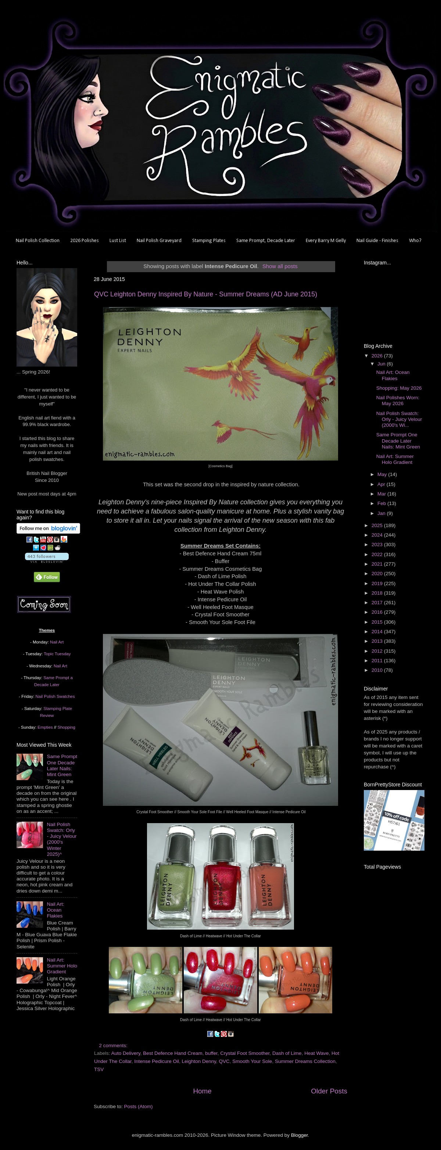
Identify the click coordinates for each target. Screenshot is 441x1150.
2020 (378, 573)
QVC (224, 1061)
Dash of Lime (287, 1053)
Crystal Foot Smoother (244, 1053)
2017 (378, 602)
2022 (378, 554)
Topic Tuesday (57, 654)
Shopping (66, 727)
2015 (378, 622)
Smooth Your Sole (252, 1061)
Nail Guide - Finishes (377, 241)
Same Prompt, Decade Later (265, 241)
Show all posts (280, 266)
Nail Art (57, 642)
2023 (378, 544)
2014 (378, 631)
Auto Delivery (125, 1053)
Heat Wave (316, 1053)
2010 (378, 670)
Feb (382, 503)
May (382, 474)
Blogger (299, 1135)
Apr (382, 484)
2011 (378, 660)
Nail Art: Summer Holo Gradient (62, 965)
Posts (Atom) (138, 1106)
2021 (378, 564)
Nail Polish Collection (38, 241)
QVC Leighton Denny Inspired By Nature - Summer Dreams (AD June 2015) (205, 294)
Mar (382, 494)
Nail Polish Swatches (55, 696)
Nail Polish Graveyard (159, 241)
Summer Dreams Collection (305, 1061)
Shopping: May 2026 (399, 388)
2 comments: (114, 1045)
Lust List (118, 241)
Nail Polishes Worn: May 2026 (398, 400)
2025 (378, 525)
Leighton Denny (199, 1061)
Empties (45, 727)
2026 (378, 355)
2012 (378, 651)
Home (202, 1091)
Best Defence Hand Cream (172, 1053)
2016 (378, 612)
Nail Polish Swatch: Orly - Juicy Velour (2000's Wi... (399, 419)
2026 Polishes (84, 241)
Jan (382, 513)
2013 (378, 641)
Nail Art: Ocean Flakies (55, 910)
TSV (99, 1069)
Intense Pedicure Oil (156, 1061)
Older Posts (329, 1091)
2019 (378, 583)
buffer (211, 1053)
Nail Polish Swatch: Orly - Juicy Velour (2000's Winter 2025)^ (61, 839)
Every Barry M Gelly (326, 241)
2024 (378, 535)
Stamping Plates (209, 241)
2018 (378, 593)
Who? (415, 241)
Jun (382, 364)
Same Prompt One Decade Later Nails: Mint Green (62, 765)
